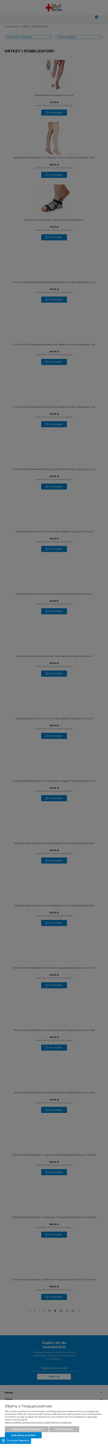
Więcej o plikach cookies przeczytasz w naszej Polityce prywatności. (38, 1422)
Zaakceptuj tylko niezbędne (27, 1429)
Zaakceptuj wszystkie (23, 1435)
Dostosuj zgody (64, 1429)
